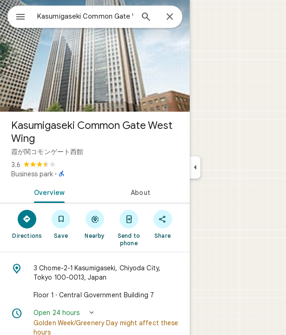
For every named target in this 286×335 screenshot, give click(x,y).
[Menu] (20, 18)
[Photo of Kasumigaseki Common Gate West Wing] (95, 56)
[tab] (47, 192)
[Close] (169, 17)
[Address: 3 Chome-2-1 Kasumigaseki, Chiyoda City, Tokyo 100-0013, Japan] (95, 273)
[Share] (163, 224)
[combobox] (85, 16)
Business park (32, 174)
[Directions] (27, 224)
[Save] (61, 224)
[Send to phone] (129, 227)
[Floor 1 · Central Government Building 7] (95, 295)
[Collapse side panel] (195, 167)
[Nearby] (95, 224)
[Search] (146, 18)
